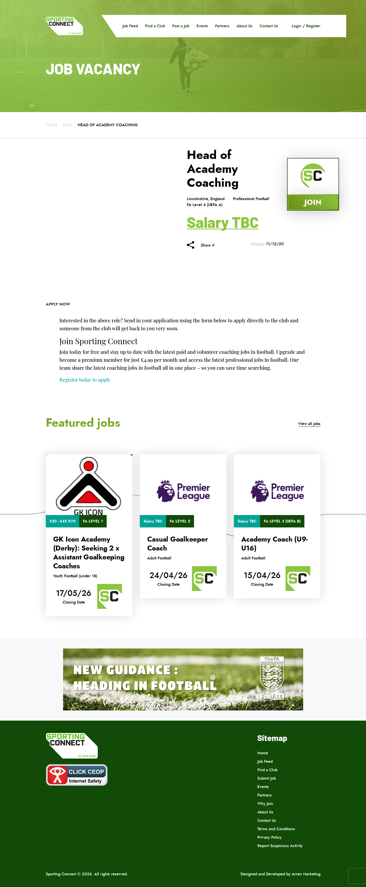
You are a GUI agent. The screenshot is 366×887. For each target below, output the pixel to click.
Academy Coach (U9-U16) (274, 543)
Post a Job (180, 26)
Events (202, 26)
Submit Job (266, 778)
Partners (222, 26)
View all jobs (309, 424)
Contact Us (269, 26)
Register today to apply (84, 379)
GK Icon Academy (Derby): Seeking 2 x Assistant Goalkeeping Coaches (88, 552)
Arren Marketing (306, 874)
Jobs (67, 125)
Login (296, 26)
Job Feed (130, 26)
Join (312, 202)
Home (51, 125)
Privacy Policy (269, 837)
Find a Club (155, 26)
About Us (244, 26)
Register (313, 26)
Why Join (265, 803)
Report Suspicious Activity (280, 846)
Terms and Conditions (276, 829)
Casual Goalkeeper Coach (177, 543)
